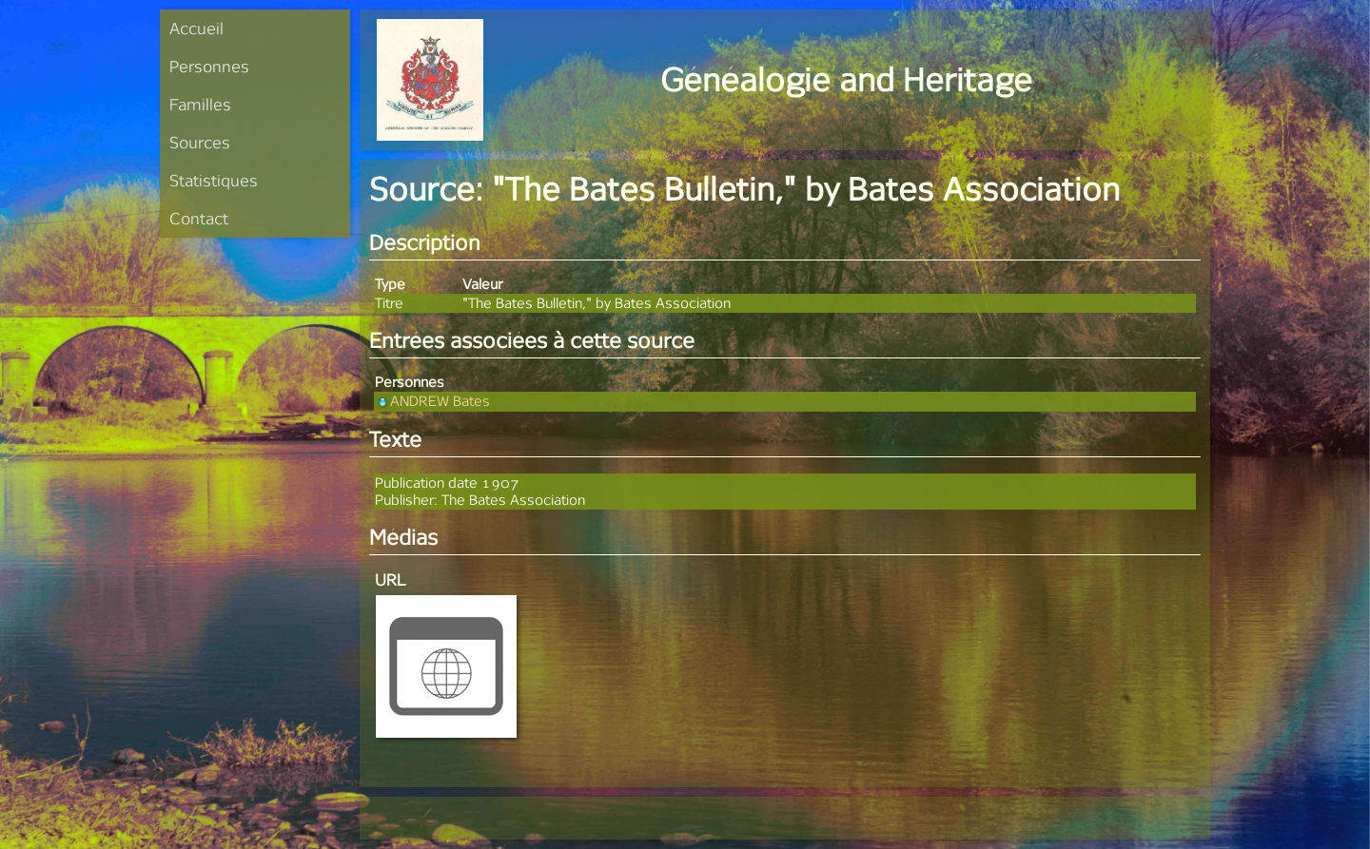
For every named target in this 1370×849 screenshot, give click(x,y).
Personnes (209, 66)
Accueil (196, 28)
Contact (198, 218)
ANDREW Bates (432, 401)
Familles (200, 104)
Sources (199, 142)
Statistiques (213, 180)
